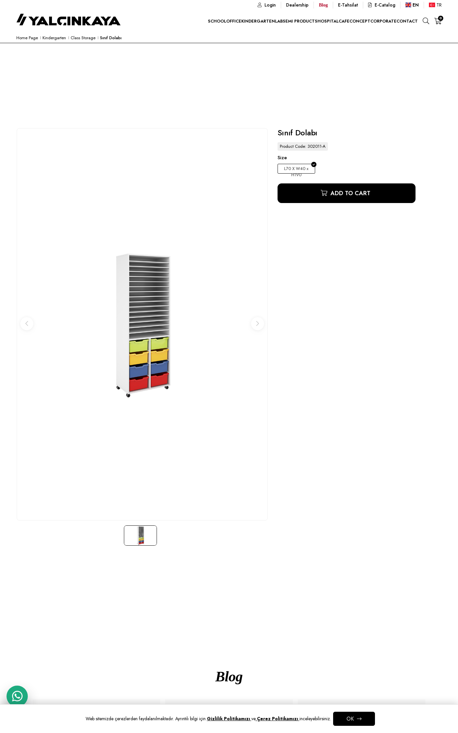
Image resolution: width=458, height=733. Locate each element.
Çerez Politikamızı (277, 718)
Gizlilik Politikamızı (229, 718)
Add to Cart (349, 193)
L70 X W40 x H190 (296, 169)
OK (350, 719)
